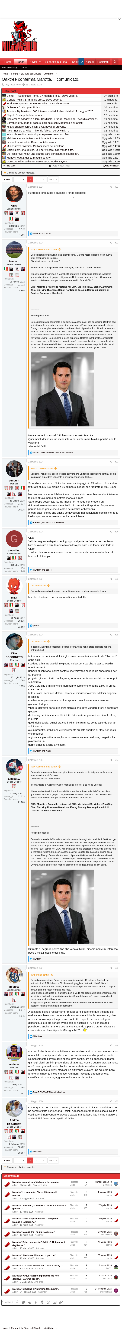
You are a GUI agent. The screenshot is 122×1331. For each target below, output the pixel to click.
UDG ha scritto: (38, 585)
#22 (116, 243)
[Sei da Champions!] (17, 213)
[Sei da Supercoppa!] (6, 213)
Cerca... (25, 67)
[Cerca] (115, 62)
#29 (116, 1045)
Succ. (52, 179)
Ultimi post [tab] (10, 90)
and (42, 570)
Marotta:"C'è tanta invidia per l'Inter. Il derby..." (37, 1265)
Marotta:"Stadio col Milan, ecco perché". (34, 1255)
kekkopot (107, 1278)
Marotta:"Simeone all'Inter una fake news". (35, 1289)
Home (7, 61)
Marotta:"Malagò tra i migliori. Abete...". (33, 1232)
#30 (116, 1101)
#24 (116, 532)
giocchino (14, 550)
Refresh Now (111, 166)
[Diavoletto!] (23, 213)
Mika (14, 597)
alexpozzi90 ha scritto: (42, 468)
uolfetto (14, 1064)
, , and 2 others (53, 452)
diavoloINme (106, 1234)
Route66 (14, 986)
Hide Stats (9, 166)
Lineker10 (14, 778)
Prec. (8, 179)
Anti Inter (42, 1185)
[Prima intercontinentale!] (17, 275)
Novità (33, 61)
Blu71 (109, 1268)
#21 (116, 187)
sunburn (14, 480)
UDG (14, 205)
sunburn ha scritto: (40, 974)
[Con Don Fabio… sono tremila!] (11, 213)
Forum (20, 61)
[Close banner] (119, 19)
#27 (116, 760)
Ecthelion (107, 1185)
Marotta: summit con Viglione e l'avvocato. (35, 1182)
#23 (116, 462)
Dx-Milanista (106, 1292)
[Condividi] (111, 187)
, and (48, 522)
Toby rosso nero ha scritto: (44, 249)
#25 (116, 579)
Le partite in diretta (56, 61)
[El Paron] (17, 219)
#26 (116, 635)
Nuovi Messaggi (10, 67)
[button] (39, 62)
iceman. (14, 261)
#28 (116, 968)
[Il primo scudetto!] (11, 219)
